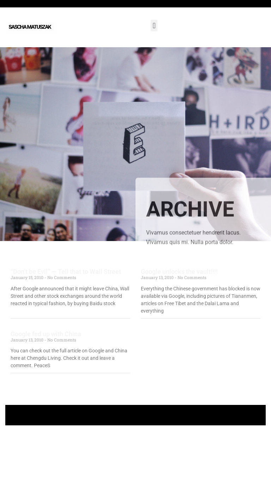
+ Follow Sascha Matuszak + (136, 415)
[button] (154, 25)
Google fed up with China (46, 334)
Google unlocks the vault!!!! (179, 271)
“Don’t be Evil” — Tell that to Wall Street (66, 271)
